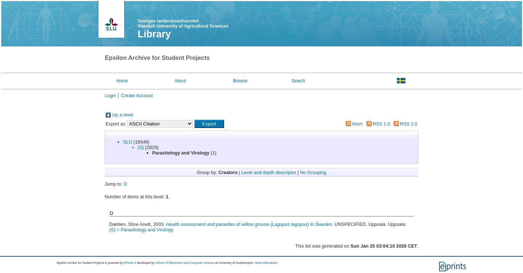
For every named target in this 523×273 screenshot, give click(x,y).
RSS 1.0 (381, 124)
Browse (240, 80)
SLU (127, 142)
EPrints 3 (130, 263)
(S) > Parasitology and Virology (141, 229)
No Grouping (313, 172)
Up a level (122, 114)
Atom (357, 124)
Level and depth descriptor (268, 172)
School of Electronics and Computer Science (184, 263)
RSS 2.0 (408, 124)
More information (266, 263)
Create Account (137, 95)
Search (298, 80)
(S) (141, 147)
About (180, 80)
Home (122, 80)
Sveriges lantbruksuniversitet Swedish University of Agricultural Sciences (183, 23)
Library (154, 34)
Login (110, 95)
